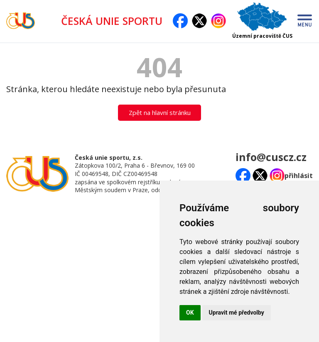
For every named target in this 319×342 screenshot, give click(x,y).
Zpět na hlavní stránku (160, 112)
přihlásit (299, 175)
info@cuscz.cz (271, 157)
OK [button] (190, 312)
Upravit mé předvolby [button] (236, 312)
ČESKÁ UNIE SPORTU (115, 21)
